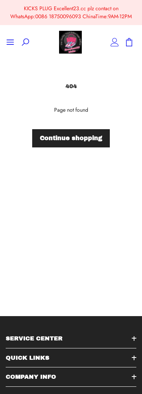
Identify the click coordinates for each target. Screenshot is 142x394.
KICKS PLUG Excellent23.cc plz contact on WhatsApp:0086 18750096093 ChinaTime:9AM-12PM (71, 12)
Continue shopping (71, 138)
